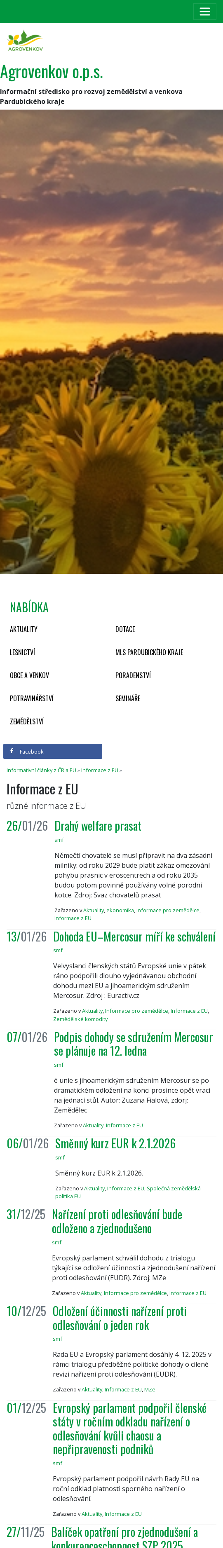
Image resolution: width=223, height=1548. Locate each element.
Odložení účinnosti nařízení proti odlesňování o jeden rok (120, 1317)
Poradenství (133, 675)
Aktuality (24, 629)
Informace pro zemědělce (168, 910)
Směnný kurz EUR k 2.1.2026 (115, 1143)
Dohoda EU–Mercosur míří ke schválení (134, 936)
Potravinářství (32, 698)
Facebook (26, 751)
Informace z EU (99, 770)
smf (59, 839)
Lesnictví (22, 652)
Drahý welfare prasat (97, 825)
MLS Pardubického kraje (149, 652)
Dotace (125, 629)
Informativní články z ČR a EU (41, 770)
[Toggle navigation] (204, 11)
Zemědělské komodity (80, 1019)
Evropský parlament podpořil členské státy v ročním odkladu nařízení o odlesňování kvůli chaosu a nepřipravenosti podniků (130, 1428)
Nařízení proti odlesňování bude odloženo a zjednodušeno (117, 1221)
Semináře (127, 698)
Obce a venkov (29, 675)
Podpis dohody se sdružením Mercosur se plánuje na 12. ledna (133, 1043)
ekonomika (120, 910)
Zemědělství (27, 721)
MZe (149, 1389)
